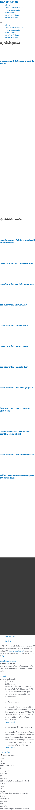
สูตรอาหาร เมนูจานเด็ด (12, 10)
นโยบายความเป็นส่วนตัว (16, 651)
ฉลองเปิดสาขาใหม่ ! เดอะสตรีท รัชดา (14, 367)
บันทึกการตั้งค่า (5, 752)
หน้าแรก (7, 5)
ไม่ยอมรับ (7, 661)
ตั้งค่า (3, 656)
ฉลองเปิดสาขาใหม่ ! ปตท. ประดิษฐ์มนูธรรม (16, 388)
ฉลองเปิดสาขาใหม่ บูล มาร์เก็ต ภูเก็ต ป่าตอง (17, 284)
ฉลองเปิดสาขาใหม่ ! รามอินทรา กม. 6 (14, 326)
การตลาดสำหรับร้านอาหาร (14, 7)
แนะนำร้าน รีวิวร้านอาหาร (13, 15)
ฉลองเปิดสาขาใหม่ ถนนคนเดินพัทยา (13, 305)
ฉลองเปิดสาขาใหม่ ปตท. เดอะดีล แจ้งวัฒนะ (16, 263)
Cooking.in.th (9, 1)
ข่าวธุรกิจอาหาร (10, 13)
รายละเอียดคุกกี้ (10, 722)
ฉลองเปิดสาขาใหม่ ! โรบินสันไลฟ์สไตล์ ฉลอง (17, 455)
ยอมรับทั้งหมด (5, 676)
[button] (17, 22)
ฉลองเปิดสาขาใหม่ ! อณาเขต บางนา (14, 346)
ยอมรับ (13, 661)
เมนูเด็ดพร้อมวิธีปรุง (11, 18)
